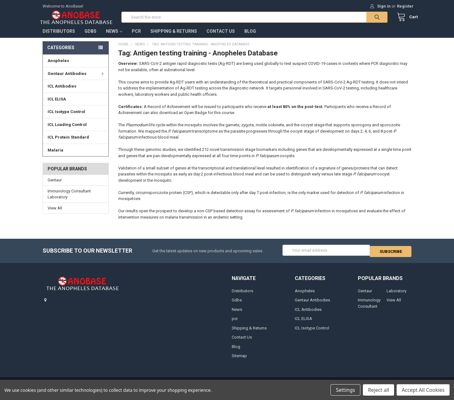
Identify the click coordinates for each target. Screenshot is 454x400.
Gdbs (90, 37)
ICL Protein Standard (68, 143)
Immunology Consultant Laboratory (69, 200)
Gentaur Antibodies (76, 79)
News (114, 37)
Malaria (55, 156)
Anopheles (58, 67)
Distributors (59, 37)
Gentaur (55, 186)
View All (55, 214)
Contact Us (221, 37)
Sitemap (239, 361)
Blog (250, 37)
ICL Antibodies (62, 92)
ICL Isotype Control (66, 118)
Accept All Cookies (423, 389)
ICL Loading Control (67, 131)
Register (405, 6)
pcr (136, 37)
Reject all (378, 389)
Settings (345, 389)
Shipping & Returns (173, 37)
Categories (60, 53)
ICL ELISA (57, 105)
